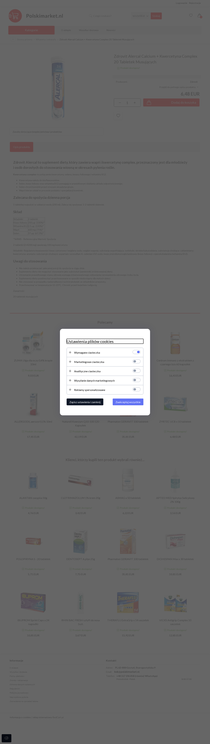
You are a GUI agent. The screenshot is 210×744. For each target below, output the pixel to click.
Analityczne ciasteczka (87, 371)
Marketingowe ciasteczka (89, 361)
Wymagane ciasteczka (87, 352)
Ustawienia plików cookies (90, 341)
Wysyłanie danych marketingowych (94, 380)
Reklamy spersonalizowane (89, 389)
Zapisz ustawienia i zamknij (84, 401)
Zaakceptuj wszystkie (128, 401)
